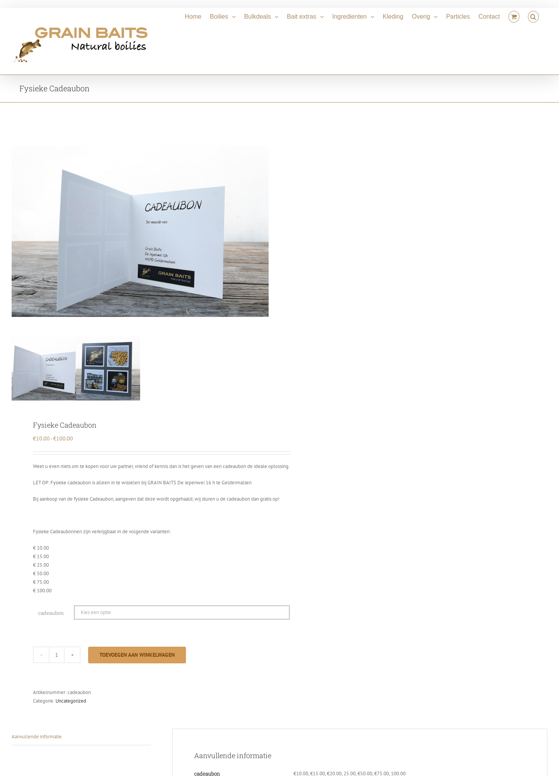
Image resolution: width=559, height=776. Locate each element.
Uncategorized (71, 701)
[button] (533, 15)
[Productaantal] (56, 655)
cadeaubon (51, 612)
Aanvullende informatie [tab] (37, 736)
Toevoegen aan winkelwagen (137, 654)
